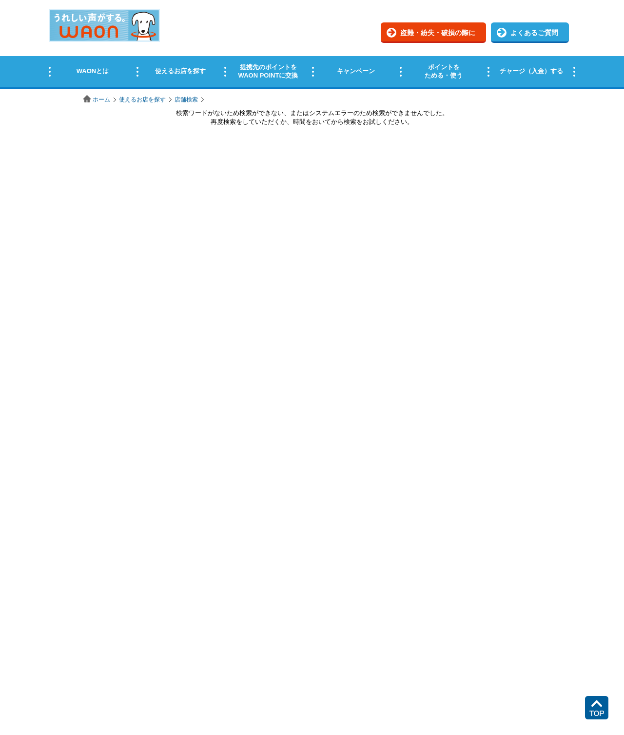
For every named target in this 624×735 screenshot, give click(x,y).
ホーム (101, 99)
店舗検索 (186, 99)
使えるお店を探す (142, 99)
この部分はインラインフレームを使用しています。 (312, 45)
